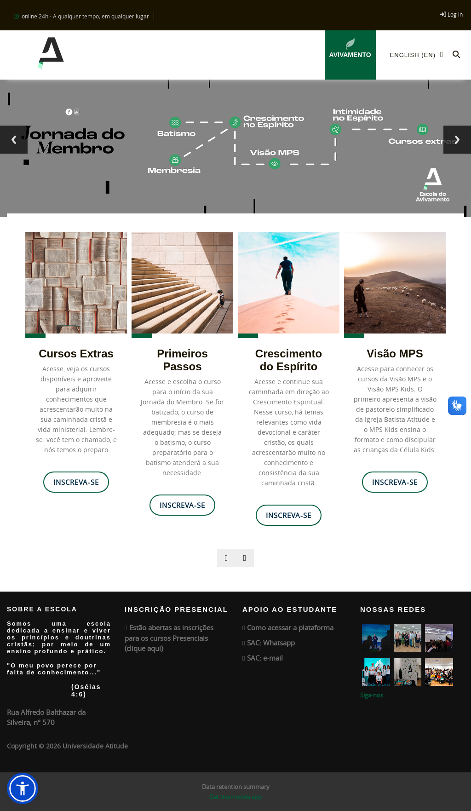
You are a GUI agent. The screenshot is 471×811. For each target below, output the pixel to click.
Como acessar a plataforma (290, 627)
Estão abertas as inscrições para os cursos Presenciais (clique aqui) (169, 638)
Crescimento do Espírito (288, 360)
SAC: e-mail (265, 657)
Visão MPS (395, 353)
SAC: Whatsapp (271, 642)
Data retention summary (236, 786)
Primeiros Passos (182, 360)
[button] (456, 55)
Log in (455, 14)
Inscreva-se (76, 482)
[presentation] (226, 558)
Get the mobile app (235, 797)
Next (457, 140)
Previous (14, 140)
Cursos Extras (76, 353)
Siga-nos (371, 695)
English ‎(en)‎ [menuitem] (419, 54)
